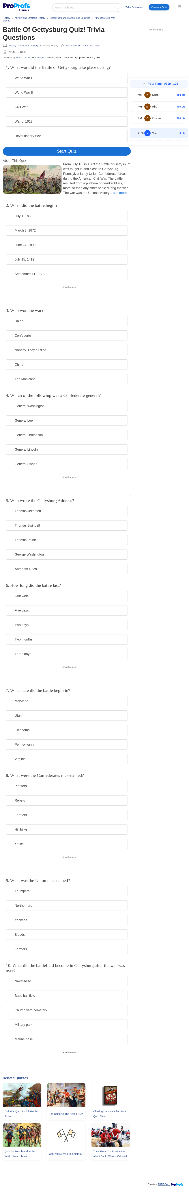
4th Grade (71, 45)
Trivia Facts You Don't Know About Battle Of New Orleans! (110, 1154)
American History (29, 45)
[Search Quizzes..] (86, 7)
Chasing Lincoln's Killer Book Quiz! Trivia (109, 1114)
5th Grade (83, 45)
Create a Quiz (159, 7)
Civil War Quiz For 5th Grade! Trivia (21, 1114)
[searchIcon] (116, 7)
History (12, 45)
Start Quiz (67, 151)
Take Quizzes (134, 7)
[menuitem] (134, 8)
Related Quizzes (15, 1078)
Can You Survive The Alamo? (65, 1153)
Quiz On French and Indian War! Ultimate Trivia (20, 1154)
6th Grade (95, 45)
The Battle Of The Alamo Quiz (66, 1113)
